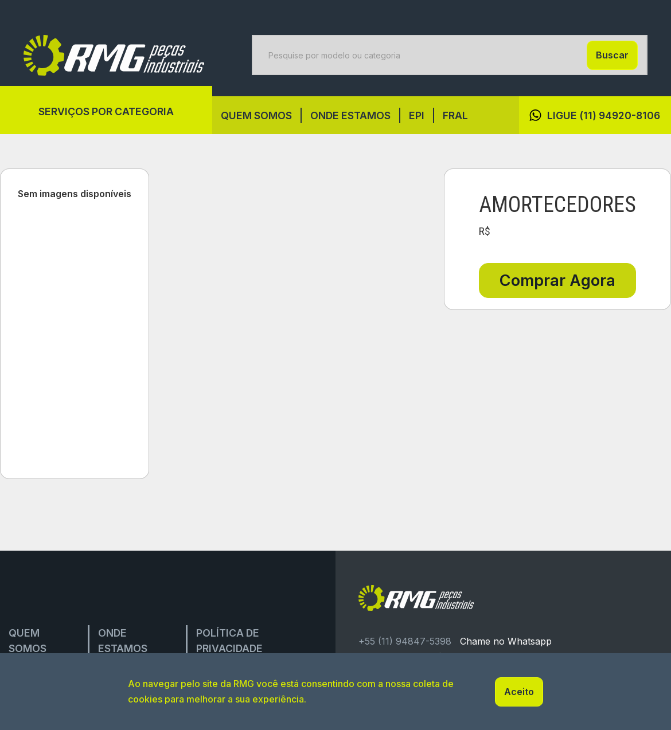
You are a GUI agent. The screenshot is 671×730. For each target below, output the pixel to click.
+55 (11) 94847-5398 (404, 641)
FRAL (455, 115)
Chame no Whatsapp (506, 641)
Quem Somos (256, 115)
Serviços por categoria (106, 111)
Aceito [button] (519, 691)
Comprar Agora (557, 280)
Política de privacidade (229, 640)
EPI (416, 115)
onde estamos (350, 115)
